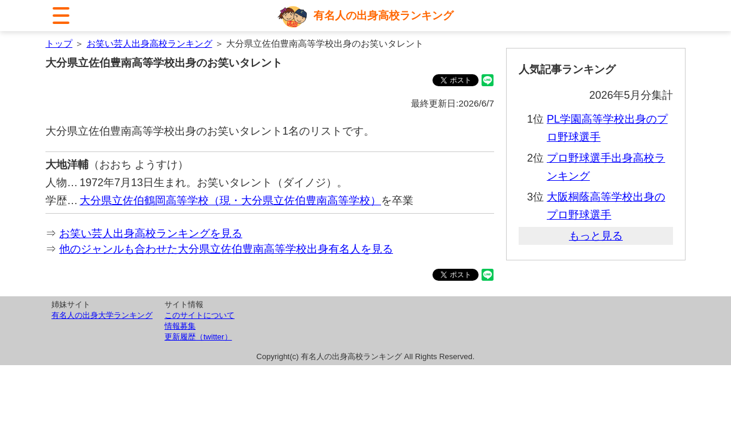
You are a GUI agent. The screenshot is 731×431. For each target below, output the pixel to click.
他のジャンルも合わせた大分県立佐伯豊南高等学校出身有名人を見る (226, 249)
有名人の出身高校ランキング (383, 16)
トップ (58, 43)
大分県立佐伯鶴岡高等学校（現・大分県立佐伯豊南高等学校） (230, 201)
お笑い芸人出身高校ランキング (149, 43)
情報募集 (180, 325)
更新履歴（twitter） (198, 336)
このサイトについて (199, 315)
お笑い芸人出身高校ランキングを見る (150, 233)
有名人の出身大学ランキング (102, 315)
